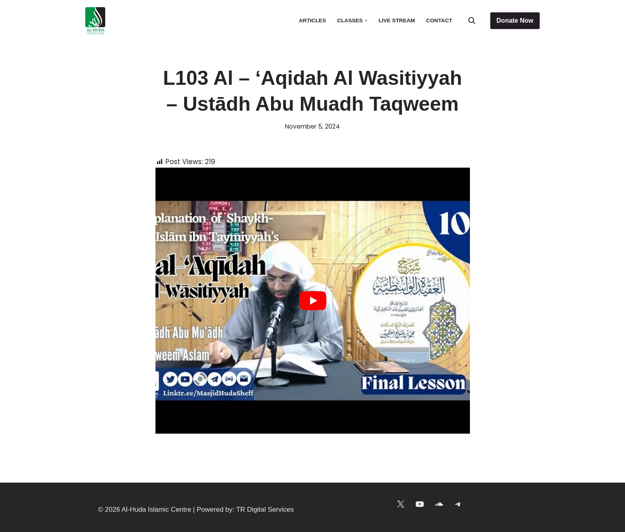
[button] (366, 20)
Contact (439, 20)
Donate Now (515, 20)
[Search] (471, 20)
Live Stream (397, 20)
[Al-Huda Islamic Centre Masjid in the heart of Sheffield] (95, 20)
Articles (312, 20)
